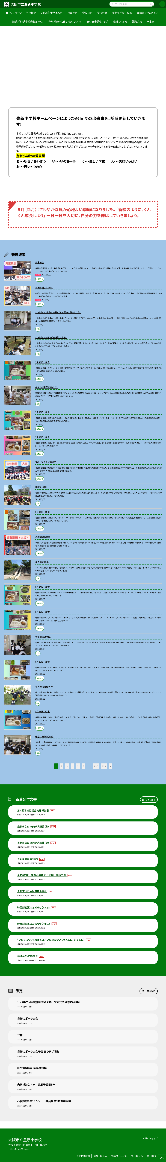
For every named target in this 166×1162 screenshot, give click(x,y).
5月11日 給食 (42, 711)
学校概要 (31, 12)
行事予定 (72, 12)
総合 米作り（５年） (44, 736)
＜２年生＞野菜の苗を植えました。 (51, 337)
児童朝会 (39, 262)
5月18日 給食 (42, 437)
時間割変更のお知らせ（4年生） (34, 923)
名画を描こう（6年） (44, 287)
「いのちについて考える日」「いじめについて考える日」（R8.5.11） (51, 939)
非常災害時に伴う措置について (65, 21)
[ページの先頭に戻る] (162, 1158)
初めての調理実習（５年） (46, 387)
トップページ (15, 12)
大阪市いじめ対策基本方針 (32, 891)
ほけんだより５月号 (27, 956)
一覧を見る (150, 991)
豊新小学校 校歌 (122, 12)
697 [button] (96, 766)
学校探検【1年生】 (43, 636)
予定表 (150, 21)
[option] (83, 62)
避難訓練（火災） (42, 536)
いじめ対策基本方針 (52, 12)
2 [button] (61, 766)
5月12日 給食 (42, 661)
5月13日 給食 (42, 611)
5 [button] (78, 766)
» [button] (110, 766)
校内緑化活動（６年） (44, 686)
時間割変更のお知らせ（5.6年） (34, 907)
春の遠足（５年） (42, 561)
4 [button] (72, 766)
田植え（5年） (41, 486)
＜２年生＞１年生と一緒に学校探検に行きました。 (58, 312)
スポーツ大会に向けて (45, 461)
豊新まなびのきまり (147, 12)
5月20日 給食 (42, 362)
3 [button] (67, 766)
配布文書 (137, 21)
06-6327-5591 (22, 1149)
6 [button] (83, 766)
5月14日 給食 (42, 586)
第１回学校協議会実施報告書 (33, 810)
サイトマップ (151, 1138)
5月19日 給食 (42, 412)
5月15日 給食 (42, 511)
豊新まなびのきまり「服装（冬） (33, 826)
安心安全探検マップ (97, 21)
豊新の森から (120, 21)
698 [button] (104, 766)
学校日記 (87, 12)
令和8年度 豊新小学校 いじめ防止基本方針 (42, 875)
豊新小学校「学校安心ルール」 (27, 21)
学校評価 (102, 12)
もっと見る (150, 799)
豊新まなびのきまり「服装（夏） (33, 842)
